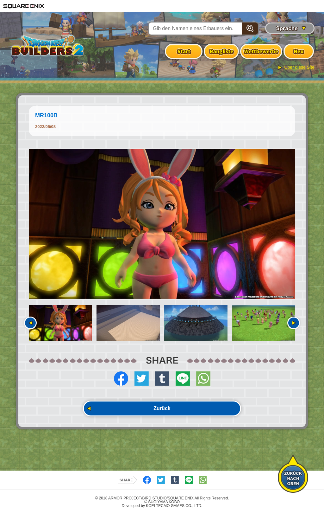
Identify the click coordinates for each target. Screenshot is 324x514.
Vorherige (30, 323)
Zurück (161, 408)
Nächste (293, 323)
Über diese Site (299, 67)
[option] (162, 224)
